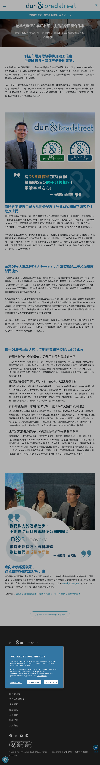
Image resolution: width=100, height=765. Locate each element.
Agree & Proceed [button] (51, 682)
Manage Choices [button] (16, 682)
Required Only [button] (34, 682)
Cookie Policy (42, 676)
